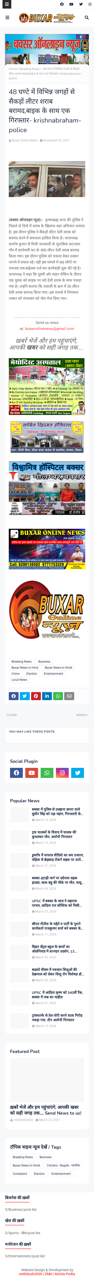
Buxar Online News (24, 140)
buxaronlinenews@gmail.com (49, 328)
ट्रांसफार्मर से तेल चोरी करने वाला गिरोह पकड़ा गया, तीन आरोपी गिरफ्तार (57, 1018)
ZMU (48, 1274)
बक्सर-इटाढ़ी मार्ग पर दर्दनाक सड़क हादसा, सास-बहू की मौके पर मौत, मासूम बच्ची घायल (57, 880)
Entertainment (53, 673)
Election (31, 673)
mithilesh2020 (30, 1274)
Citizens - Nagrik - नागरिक (63, 1165)
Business (44, 661)
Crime (16, 673)
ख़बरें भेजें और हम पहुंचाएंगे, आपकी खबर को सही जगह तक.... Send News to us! (45, 1110)
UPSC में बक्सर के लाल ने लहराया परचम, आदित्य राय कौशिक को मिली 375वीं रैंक (55, 903)
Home (13, 69)
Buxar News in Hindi (58, 667)
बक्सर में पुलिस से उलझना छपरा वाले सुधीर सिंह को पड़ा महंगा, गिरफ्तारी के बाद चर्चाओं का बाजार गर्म (56, 811)
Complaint (20, 1174)
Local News (19, 680)
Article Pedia (65, 1274)
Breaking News (30, 69)
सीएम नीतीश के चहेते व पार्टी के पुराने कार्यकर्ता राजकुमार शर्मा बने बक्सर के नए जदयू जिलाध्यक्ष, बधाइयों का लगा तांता (56, 926)
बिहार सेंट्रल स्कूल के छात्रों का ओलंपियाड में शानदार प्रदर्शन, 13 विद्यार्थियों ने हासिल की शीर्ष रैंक (53, 949)
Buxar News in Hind (25, 667)
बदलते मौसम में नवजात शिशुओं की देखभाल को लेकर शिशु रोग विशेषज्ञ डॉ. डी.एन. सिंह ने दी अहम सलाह (57, 972)
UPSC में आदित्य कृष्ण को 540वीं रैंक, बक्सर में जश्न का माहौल (57, 995)
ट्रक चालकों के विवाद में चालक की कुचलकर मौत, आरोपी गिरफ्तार (54, 834)
